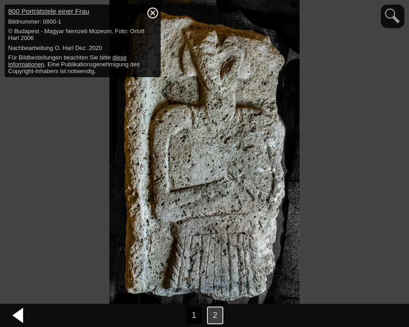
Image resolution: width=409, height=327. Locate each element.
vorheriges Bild (18, 315)
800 (48, 11)
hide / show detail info (152, 13)
